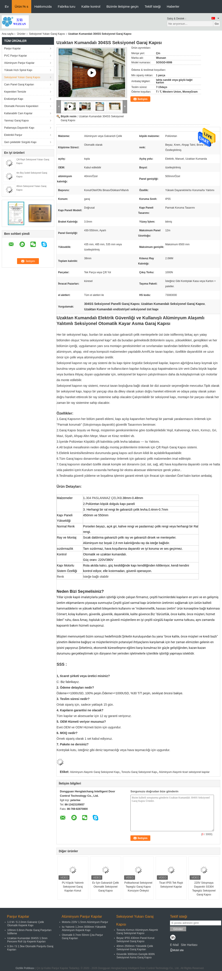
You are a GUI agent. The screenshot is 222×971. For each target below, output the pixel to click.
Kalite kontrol (90, 6)
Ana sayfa (7, 33)
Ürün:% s (21, 6)
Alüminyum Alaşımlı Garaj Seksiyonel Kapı (95, 772)
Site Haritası (189, 945)
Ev (7, 6)
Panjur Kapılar (12, 48)
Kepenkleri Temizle (15, 91)
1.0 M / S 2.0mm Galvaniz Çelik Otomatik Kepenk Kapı (25, 924)
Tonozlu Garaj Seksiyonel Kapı (139, 772)
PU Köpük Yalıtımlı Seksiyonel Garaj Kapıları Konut (73, 886)
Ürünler (21, 33)
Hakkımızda (43, 6)
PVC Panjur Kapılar (15, 55)
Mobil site (177, 950)
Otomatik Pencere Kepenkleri (21, 106)
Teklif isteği (153, 6)
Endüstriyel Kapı (13, 98)
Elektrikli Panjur (13, 134)
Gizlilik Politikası (25, 968)
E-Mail (174, 945)
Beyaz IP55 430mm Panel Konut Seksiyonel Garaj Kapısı (135, 939)
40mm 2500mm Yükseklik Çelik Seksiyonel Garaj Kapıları (134, 948)
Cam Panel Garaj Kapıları (19, 84)
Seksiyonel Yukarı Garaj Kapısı (47, 33)
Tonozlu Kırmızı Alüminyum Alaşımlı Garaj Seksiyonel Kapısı (137, 931)
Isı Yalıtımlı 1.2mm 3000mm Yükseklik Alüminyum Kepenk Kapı (84, 928)
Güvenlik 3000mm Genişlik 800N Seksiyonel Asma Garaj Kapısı (135, 956)
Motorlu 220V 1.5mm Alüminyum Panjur (85, 922)
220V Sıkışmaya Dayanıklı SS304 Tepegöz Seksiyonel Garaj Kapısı (204, 888)
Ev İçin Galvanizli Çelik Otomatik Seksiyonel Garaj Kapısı (105, 886)
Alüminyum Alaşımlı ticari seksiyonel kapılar (184, 772)
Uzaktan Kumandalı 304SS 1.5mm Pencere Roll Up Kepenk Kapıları (27, 940)
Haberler (173, 6)
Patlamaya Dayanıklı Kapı (19, 127)
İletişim (142, 99)
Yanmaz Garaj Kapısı (16, 120)
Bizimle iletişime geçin (122, 6)
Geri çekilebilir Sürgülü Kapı (20, 142)
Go (217, 23)
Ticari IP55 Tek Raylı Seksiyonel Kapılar (171, 884)
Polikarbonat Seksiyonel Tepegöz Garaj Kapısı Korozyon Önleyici (138, 886)
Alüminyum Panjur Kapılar (19, 62)
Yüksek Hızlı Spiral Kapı (18, 70)
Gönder (178, 929)
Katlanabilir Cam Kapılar (18, 113)
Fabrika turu (66, 6)
